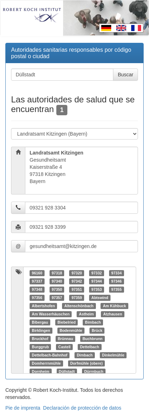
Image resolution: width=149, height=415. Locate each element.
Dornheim (40, 371)
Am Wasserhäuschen (51, 314)
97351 (77, 289)
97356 (37, 297)
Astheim (86, 314)
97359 (77, 297)
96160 (37, 273)
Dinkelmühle (113, 355)
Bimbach (93, 322)
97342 (77, 281)
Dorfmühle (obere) (86, 363)
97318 (57, 273)
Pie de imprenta (22, 408)
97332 (96, 273)
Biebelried (66, 322)
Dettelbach (89, 347)
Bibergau (40, 322)
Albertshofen (43, 306)
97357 (57, 297)
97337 (37, 281)
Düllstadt (67, 371)
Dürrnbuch (93, 371)
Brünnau (65, 338)
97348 (37, 289)
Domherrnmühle (46, 363)
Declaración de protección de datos (82, 408)
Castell (64, 347)
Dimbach (85, 355)
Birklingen (41, 330)
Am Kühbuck (114, 306)
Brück (97, 330)
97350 (57, 289)
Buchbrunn (93, 338)
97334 (116, 273)
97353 (96, 289)
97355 (116, 289)
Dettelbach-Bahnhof (49, 355)
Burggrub (40, 347)
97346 (116, 281)
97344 (96, 281)
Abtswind (99, 297)
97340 (57, 281)
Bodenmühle (71, 330)
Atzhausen (112, 314)
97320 (77, 273)
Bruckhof (40, 338)
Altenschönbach (79, 306)
